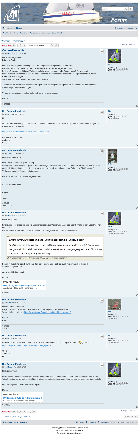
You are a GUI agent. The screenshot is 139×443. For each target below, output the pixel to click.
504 (115, 67)
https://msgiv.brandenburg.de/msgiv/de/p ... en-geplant (25, 345)
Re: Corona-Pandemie (14, 111)
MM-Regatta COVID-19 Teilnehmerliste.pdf (22, 398)
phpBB (61, 428)
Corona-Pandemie (13, 41)
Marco (110, 64)
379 (115, 315)
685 (115, 114)
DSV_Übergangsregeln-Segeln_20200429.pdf (24, 286)
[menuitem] (19, 28)
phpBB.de (79, 430)
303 (115, 167)
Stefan (110, 164)
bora (109, 311)
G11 (109, 111)
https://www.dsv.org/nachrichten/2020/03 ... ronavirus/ (25, 132)
